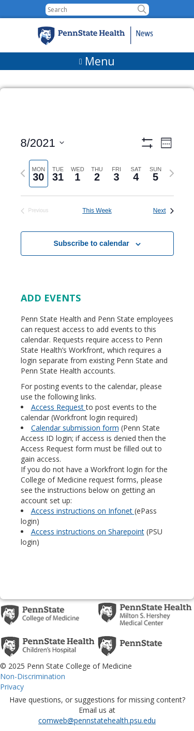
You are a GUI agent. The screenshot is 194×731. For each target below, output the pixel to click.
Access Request (58, 407)
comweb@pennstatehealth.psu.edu (97, 720)
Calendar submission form (75, 428)
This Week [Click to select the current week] (96, 210)
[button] (142, 9)
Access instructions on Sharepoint (87, 531)
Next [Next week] (163, 210)
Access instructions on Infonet (83, 511)
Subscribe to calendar (91, 243)
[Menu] (97, 61)
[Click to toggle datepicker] (42, 142)
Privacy (12, 687)
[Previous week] (23, 173)
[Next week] (172, 173)
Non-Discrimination (32, 676)
